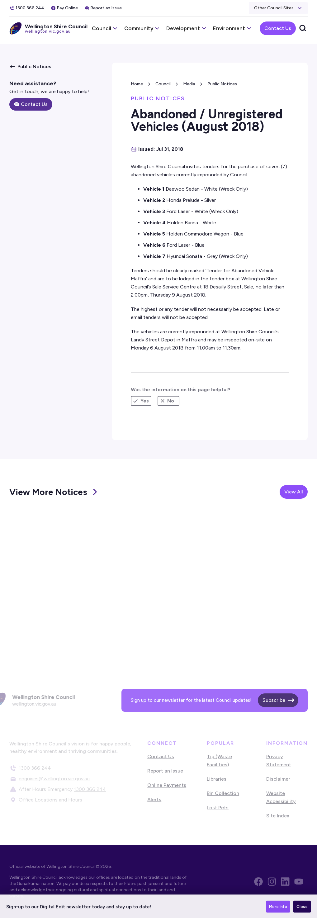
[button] (278, 8)
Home (137, 84)
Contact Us (277, 28)
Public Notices (222, 84)
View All (293, 492)
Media (189, 84)
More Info (278, 908)
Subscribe (274, 700)
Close (302, 908)
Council (163, 84)
